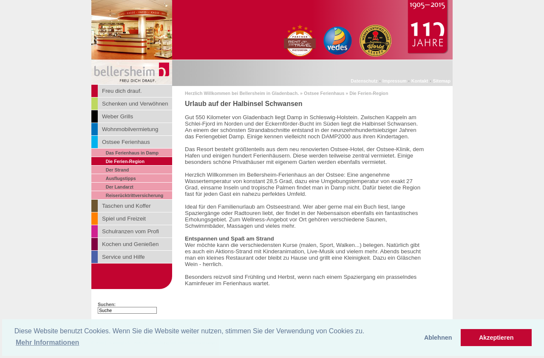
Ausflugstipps (121, 178)
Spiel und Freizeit (124, 218)
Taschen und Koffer (126, 206)
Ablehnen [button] (438, 337)
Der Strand (117, 169)
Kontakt (419, 80)
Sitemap (441, 80)
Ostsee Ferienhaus (126, 142)
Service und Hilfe (123, 257)
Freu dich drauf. (122, 91)
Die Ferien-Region (125, 161)
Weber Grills (117, 116)
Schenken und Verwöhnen (135, 103)
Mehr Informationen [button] (47, 342)
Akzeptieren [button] (496, 337)
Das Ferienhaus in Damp (132, 152)
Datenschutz (364, 80)
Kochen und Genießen (130, 244)
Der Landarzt (119, 186)
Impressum (394, 80)
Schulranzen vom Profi (130, 231)
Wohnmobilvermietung (130, 129)
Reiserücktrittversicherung (135, 195)
